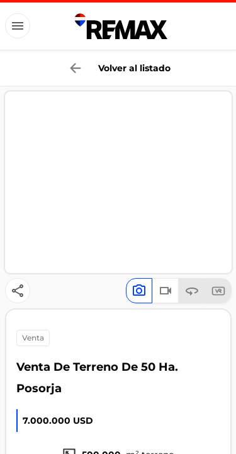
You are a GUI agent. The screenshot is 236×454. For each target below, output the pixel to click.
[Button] (17, 25)
